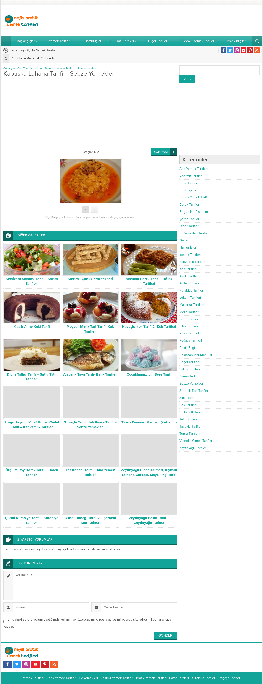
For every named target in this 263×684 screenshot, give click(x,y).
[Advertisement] (173, 20)
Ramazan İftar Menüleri (196, 355)
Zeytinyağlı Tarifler (192, 448)
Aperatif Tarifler (190, 176)
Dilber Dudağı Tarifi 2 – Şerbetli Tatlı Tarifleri (90, 520)
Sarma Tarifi (187, 376)
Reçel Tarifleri (189, 362)
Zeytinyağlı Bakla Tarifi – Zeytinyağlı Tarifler (149, 520)
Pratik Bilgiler (189, 348)
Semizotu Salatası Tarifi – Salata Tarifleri (32, 281)
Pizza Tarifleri (189, 333)
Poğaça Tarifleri (190, 341)
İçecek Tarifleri (190, 255)
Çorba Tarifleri (189, 219)
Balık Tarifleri (188, 183)
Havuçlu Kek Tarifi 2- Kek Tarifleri (149, 326)
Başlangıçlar (188, 190)
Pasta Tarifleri (189, 319)
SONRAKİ (161, 152)
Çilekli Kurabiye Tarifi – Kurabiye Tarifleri (31, 520)
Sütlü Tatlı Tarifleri (192, 412)
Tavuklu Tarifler (190, 426)
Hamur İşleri (188, 247)
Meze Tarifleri (189, 312)
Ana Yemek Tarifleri (29, 68)
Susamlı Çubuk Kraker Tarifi (90, 279)
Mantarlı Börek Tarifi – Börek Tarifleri (149, 281)
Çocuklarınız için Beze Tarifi (149, 374)
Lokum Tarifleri (190, 298)
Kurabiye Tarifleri (191, 290)
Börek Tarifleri (189, 205)
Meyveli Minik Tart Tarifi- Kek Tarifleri (90, 329)
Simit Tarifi (186, 398)
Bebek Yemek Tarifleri (195, 197)
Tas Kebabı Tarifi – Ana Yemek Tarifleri (90, 472)
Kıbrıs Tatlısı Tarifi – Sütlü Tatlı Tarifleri (31, 376)
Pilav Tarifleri (188, 326)
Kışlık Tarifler (188, 276)
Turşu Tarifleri (189, 434)
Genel (183, 240)
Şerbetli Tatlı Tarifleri (194, 391)
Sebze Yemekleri (191, 383)
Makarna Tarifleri (191, 305)
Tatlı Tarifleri (188, 419)
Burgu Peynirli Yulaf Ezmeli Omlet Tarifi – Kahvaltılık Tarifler (31, 424)
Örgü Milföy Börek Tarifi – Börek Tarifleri (31, 472)
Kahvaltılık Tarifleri (192, 262)
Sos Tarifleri (188, 405)
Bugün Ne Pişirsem (193, 212)
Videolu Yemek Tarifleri (196, 441)
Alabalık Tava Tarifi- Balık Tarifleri (90, 374)
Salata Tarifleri (189, 369)
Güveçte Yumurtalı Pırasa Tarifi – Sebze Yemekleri (90, 424)
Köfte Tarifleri (189, 283)
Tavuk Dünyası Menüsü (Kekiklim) (149, 422)
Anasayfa (9, 68)
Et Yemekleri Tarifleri (194, 233)
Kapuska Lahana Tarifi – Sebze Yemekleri (70, 68)
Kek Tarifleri (188, 269)
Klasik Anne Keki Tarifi (31, 326)
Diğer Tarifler (189, 226)
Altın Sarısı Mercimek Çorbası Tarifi (34, 58)
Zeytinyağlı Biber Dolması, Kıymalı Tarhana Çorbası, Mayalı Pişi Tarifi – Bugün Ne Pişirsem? (149, 475)
